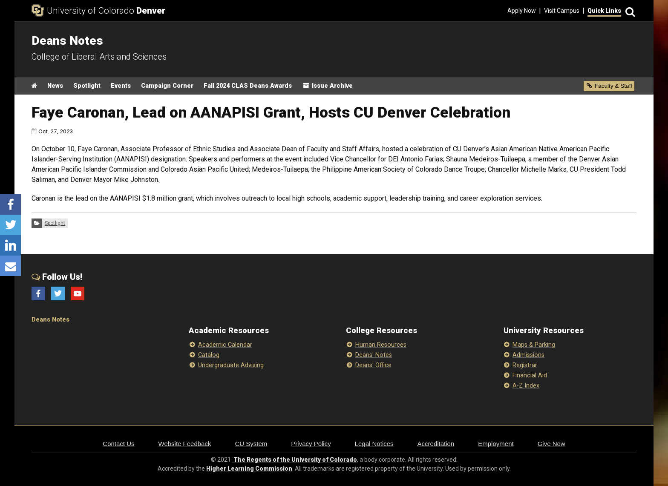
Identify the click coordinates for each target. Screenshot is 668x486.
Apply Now (521, 10)
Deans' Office (373, 365)
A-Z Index (526, 385)
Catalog (208, 355)
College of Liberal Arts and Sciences (99, 57)
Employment (495, 443)
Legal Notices (374, 443)
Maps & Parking (534, 344)
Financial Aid (530, 375)
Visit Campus (561, 10)
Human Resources (380, 344)
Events (121, 85)
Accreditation (436, 443)
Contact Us (118, 443)
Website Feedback (184, 443)
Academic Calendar (225, 344)
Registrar (525, 365)
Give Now (551, 443)
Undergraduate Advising (231, 365)
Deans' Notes (373, 355)
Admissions (528, 355)
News (55, 85)
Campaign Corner (167, 85)
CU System (251, 443)
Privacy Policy (311, 443)
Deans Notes (50, 319)
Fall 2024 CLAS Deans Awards (248, 85)
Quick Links (604, 10)
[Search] (628, 11)
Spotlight (87, 85)
